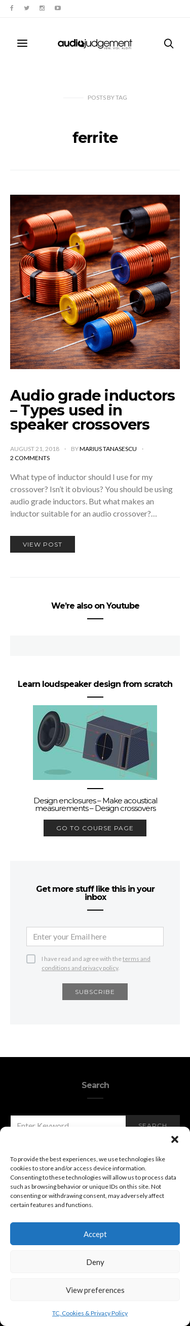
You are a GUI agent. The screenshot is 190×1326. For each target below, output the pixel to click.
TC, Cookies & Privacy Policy (90, 1313)
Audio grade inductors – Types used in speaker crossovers (92, 410)
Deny (95, 1262)
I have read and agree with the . (96, 959)
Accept (95, 1234)
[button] (175, 1139)
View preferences (95, 1289)
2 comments (30, 458)
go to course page (95, 828)
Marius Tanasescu (109, 449)
